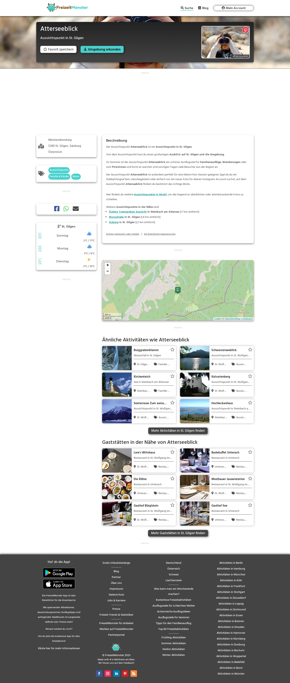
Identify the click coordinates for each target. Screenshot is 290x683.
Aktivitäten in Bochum (231, 650)
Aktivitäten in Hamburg (231, 569)
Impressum (116, 589)
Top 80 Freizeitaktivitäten (173, 629)
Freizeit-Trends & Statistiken (116, 615)
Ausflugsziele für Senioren (173, 617)
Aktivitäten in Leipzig (231, 604)
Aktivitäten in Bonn (231, 668)
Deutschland (173, 563)
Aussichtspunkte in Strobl (150, 194)
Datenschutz (116, 594)
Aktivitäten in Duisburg (231, 644)
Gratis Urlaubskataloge (116, 563)
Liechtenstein (174, 580)
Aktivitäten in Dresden (231, 627)
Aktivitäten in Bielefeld (231, 662)
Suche (189, 8)
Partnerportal (116, 635)
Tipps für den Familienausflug (173, 623)
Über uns (116, 583)
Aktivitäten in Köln (231, 580)
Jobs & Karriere (116, 600)
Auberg (113, 222)
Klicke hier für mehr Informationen (59, 648)
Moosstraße (116, 217)
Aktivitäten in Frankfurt (231, 586)
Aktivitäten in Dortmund (231, 609)
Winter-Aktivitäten (173, 655)
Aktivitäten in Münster (231, 674)
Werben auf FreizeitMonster (116, 629)
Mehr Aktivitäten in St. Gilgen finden (178, 431)
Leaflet (217, 319)
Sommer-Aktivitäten (173, 643)
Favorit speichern (58, 49)
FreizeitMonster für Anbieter (116, 623)
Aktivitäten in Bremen (231, 621)
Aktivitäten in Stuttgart (231, 592)
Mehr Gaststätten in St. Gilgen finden (178, 533)
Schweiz (174, 574)
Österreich (173, 569)
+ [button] (107, 266)
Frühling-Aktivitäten (174, 637)
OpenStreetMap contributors (239, 319)
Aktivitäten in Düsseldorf (231, 598)
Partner (116, 577)
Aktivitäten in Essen (231, 615)
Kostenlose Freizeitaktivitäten (173, 600)
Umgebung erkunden (104, 49)
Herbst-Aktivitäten (174, 649)
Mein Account (236, 8)
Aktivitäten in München (231, 574)
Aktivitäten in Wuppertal (231, 656)
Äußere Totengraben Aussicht (128, 212)
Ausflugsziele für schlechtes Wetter (173, 606)
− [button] (107, 272)
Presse (116, 609)
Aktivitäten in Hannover (231, 633)
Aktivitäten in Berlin (231, 563)
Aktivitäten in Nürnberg (231, 639)
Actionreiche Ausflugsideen (173, 611)
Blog (205, 8)
